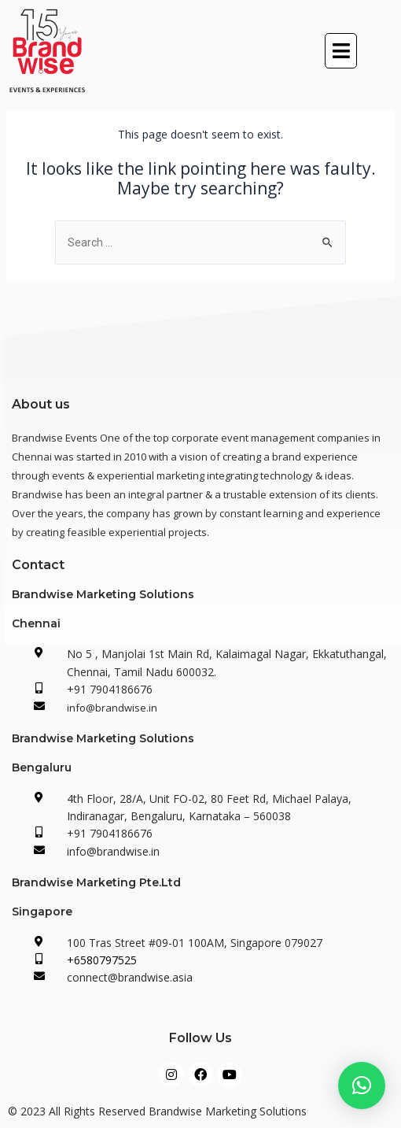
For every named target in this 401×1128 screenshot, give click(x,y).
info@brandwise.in (112, 708)
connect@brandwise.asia (130, 977)
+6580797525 (102, 959)
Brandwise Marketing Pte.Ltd (96, 882)
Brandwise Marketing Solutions (103, 594)
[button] (341, 50)
